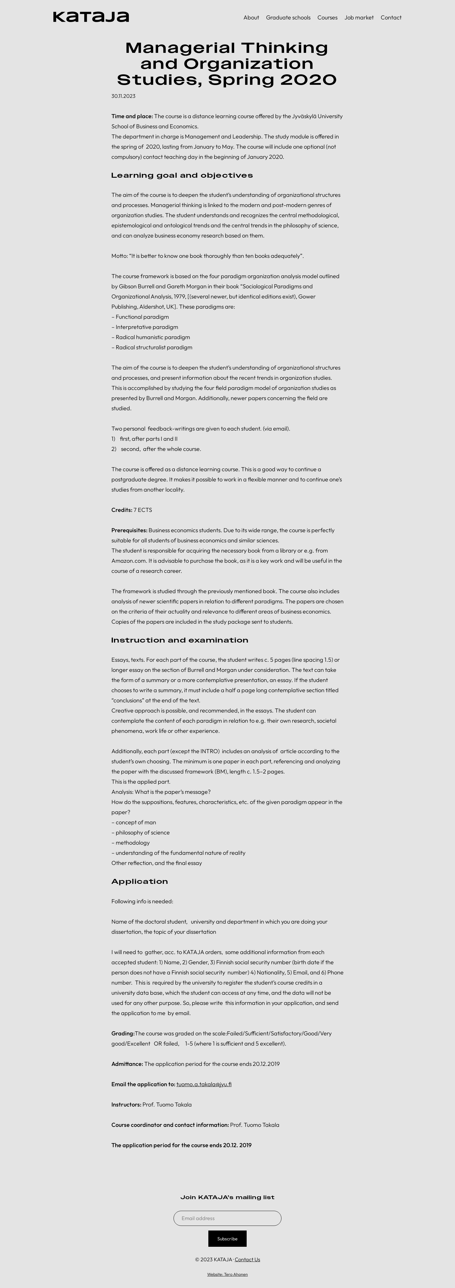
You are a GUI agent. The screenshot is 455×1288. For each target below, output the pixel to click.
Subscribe (227, 1239)
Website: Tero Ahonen (227, 1274)
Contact (391, 17)
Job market (359, 17)
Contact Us (247, 1259)
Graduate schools (288, 17)
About (251, 17)
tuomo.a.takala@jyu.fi (204, 1084)
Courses (327, 17)
